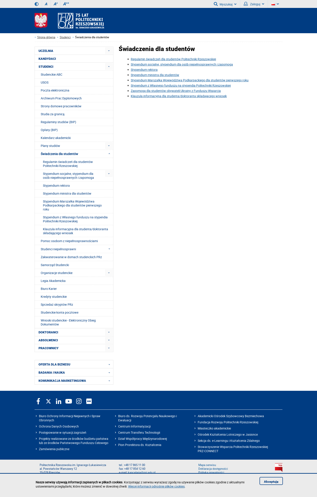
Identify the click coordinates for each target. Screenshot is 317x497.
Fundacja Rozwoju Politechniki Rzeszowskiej (228, 422)
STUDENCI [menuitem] (46, 66)
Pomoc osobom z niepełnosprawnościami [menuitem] (69, 241)
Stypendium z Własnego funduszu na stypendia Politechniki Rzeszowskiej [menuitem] (75, 219)
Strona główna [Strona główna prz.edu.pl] (46, 37)
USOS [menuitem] (44, 82)
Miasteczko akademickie (214, 428)
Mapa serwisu (207, 465)
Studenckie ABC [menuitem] (51, 74)
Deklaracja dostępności (213, 469)
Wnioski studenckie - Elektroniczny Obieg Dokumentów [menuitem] (68, 322)
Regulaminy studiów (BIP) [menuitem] (58, 122)
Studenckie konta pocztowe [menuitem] (59, 312)
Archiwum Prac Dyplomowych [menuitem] (61, 98)
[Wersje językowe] (275, 4)
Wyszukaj (225, 4)
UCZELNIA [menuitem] (46, 51)
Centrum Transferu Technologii (139, 432)
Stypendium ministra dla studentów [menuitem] (67, 193)
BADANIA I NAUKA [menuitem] (76, 372)
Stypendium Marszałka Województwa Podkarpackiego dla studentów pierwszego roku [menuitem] (72, 205)
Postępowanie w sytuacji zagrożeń (62, 432)
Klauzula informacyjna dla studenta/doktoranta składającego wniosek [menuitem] (75, 231)
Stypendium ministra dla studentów (155, 75)
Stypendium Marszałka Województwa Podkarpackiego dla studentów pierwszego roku (190, 80)
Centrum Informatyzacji (134, 426)
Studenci (65, 37)
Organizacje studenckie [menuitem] (56, 273)
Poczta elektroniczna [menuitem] (55, 90)
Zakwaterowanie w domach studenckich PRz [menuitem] (71, 257)
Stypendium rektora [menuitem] (56, 185)
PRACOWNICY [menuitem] (49, 348)
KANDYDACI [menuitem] (47, 58)
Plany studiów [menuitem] (50, 146)
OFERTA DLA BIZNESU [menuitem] (76, 364)
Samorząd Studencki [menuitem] (55, 265)
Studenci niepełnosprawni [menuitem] (77, 248)
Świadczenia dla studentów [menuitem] (77, 153)
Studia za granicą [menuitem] (53, 114)
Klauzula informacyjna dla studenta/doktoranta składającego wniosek (179, 96)
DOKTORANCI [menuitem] (48, 332)
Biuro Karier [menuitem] (49, 289)
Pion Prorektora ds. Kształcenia (139, 445)
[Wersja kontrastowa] (36, 4)
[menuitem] (109, 50)
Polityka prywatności (211, 472)
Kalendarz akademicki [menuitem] (56, 138)
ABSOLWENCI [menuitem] (48, 340)
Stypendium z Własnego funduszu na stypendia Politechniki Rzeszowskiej (181, 85)
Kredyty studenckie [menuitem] (54, 296)
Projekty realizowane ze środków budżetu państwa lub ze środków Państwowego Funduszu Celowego (73, 441)
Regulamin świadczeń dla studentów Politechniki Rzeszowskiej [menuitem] (68, 164)
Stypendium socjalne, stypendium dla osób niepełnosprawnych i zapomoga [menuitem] (68, 176)
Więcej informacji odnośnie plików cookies (156, 486)
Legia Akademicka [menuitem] (53, 281)
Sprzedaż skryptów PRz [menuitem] (57, 304)
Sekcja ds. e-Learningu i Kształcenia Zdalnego (229, 441)
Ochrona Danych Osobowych (59, 426)
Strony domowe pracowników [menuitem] (61, 106)
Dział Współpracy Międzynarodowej (142, 439)
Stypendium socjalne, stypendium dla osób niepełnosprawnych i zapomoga (182, 64)
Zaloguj (254, 4)
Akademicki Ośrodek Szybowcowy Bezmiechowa (231, 416)
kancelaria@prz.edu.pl (141, 472)
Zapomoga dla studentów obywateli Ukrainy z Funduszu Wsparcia (176, 91)
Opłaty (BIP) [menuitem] (49, 130)
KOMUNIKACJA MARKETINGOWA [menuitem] (76, 380)
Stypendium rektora (144, 70)
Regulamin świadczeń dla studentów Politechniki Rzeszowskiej (173, 59)
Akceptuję (271, 481)
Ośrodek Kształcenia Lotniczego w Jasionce (228, 434)
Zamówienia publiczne (54, 449)
